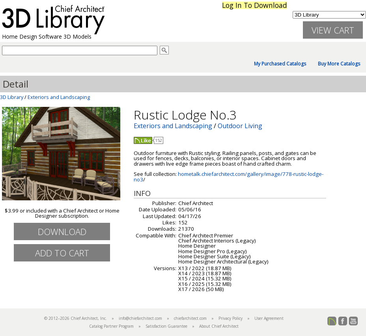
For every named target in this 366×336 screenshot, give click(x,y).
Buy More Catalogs (339, 64)
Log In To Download (254, 5)
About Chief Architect (219, 326)
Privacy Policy (230, 318)
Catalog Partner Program (111, 326)
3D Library (11, 97)
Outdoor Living (240, 125)
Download (62, 231)
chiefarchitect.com (190, 318)
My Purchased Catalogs (280, 64)
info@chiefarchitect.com (140, 318)
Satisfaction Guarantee (166, 326)
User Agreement (269, 318)
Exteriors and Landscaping (59, 97)
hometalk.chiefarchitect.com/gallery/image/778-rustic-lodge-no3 (228, 176)
